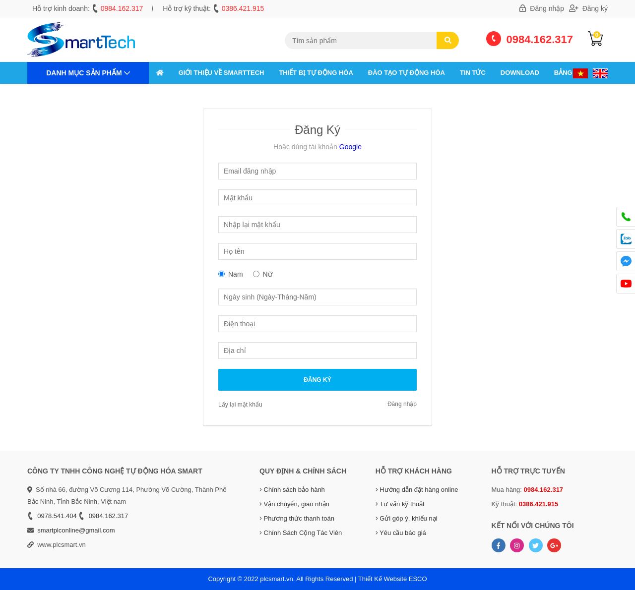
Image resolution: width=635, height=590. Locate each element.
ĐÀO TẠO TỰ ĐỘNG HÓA (406, 72)
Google (349, 147)
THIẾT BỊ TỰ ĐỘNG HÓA (316, 72)
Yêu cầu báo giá (401, 532)
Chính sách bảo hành (292, 489)
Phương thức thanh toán (296, 518)
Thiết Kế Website (382, 579)
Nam (235, 274)
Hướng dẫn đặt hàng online (417, 489)
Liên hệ (168, 94)
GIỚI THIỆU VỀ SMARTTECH (221, 72)
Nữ (267, 274)
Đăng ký (588, 8)
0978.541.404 (57, 516)
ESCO (418, 579)
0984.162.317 (122, 8)
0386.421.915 (243, 8)
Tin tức (473, 72)
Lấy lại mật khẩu (240, 404)
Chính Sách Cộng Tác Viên (300, 532)
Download (520, 72)
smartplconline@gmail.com (76, 530)
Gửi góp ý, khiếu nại (407, 518)
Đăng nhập (541, 8)
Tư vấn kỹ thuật (400, 504)
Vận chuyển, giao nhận (294, 504)
